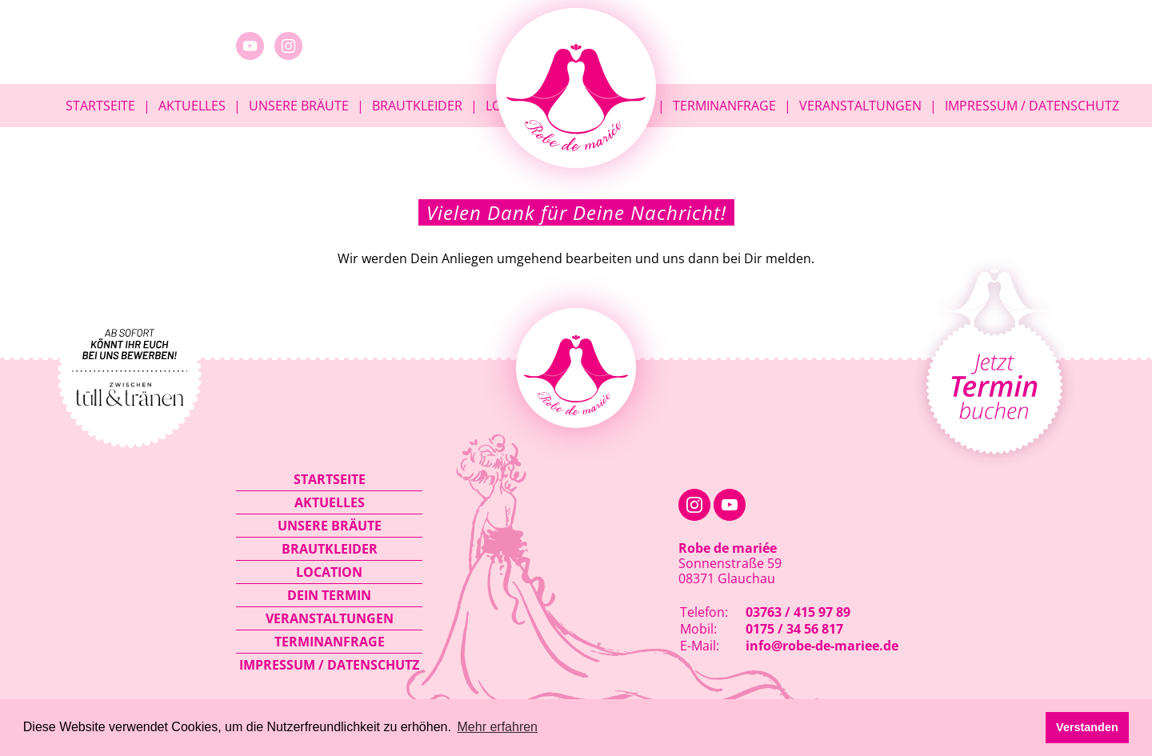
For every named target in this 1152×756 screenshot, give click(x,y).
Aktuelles (192, 105)
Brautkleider (417, 105)
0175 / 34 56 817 (794, 629)
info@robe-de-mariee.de (822, 645)
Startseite (100, 105)
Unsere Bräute (299, 105)
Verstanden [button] (1087, 727)
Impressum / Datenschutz (1032, 105)
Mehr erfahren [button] (498, 727)
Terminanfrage (724, 105)
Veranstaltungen (860, 105)
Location (329, 572)
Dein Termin (329, 595)
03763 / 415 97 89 (798, 612)
